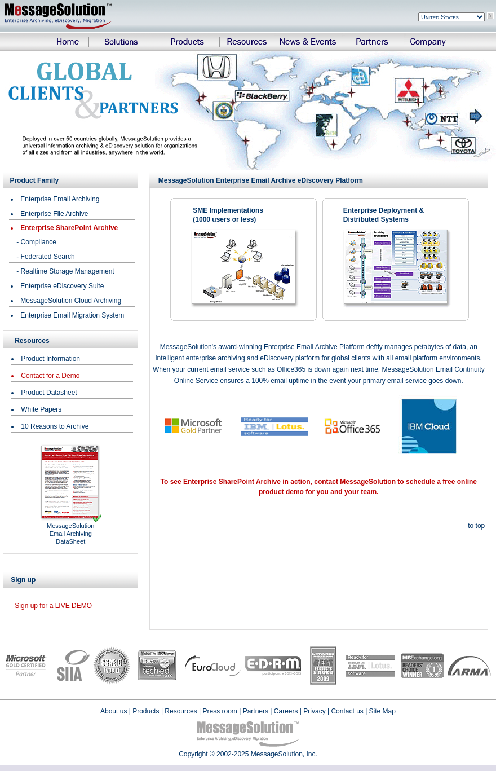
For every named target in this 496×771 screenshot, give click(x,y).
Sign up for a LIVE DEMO (53, 606)
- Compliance (36, 242)
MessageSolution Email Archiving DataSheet (70, 533)
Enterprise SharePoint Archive (69, 228)
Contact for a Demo (50, 376)
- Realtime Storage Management (65, 271)
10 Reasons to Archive (54, 426)
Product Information (50, 359)
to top (476, 526)
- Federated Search (45, 257)
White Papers (41, 409)
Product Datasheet (49, 392)
